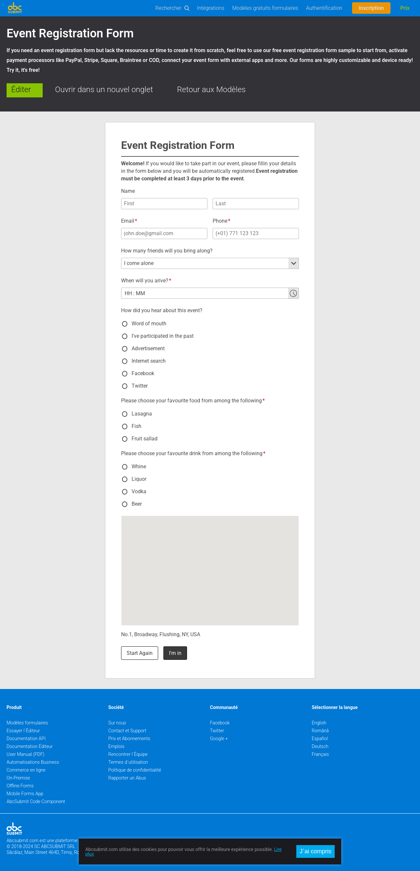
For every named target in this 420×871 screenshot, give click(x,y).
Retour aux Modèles (211, 89)
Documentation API (26, 738)
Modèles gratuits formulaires (265, 8)
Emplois (116, 746)
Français (320, 754)
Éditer (21, 89)
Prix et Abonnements (129, 738)
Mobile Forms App (25, 793)
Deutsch (320, 746)
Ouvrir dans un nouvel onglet (104, 89)
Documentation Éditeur (30, 746)
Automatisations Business (33, 762)
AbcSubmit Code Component (36, 801)
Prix (405, 8)
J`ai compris (315, 851)
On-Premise (18, 777)
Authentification (324, 8)
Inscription (371, 8)
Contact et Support (127, 730)
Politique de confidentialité (134, 770)
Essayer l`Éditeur (23, 730)
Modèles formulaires (27, 722)
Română (320, 730)
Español (320, 738)
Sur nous (117, 722)
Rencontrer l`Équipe (128, 754)
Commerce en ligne (26, 770)
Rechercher (169, 8)
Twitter (217, 730)
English (319, 722)
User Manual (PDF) (25, 754)
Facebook (220, 722)
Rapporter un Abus (127, 777)
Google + (219, 738)
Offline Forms (20, 785)
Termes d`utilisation (128, 762)
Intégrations (210, 8)
